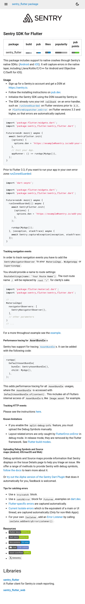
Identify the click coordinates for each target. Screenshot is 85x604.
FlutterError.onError (67, 434)
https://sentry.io (18, 87)
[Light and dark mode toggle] (77, 4)
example (55, 332)
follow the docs (12, 470)
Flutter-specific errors (21, 503)
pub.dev (55, 92)
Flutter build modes (39, 441)
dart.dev (75, 499)
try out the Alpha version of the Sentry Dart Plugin (36, 477)
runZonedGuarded (20, 173)
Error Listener (55, 517)
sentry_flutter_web (14, 590)
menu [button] (6, 4)
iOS (37, 64)
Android (24, 64)
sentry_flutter (11, 579)
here (38, 411)
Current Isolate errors (21, 508)
